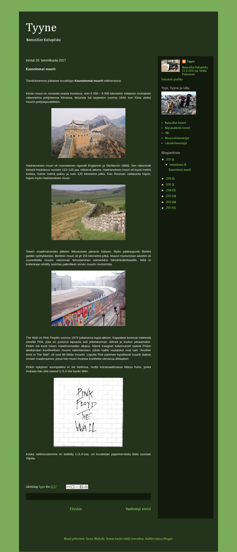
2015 (169, 184)
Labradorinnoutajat (176, 143)
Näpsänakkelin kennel (177, 128)
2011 (169, 208)
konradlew (137, 538)
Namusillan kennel (175, 123)
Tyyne (41, 28)
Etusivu (76, 508)
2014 (169, 190)
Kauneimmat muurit (180, 169)
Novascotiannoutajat (177, 138)
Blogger (168, 538)
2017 (169, 159)
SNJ (167, 133)
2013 (169, 196)
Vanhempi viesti (138, 508)
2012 (169, 202)
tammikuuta (177, 164)
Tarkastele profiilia (172, 79)
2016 (169, 178)
